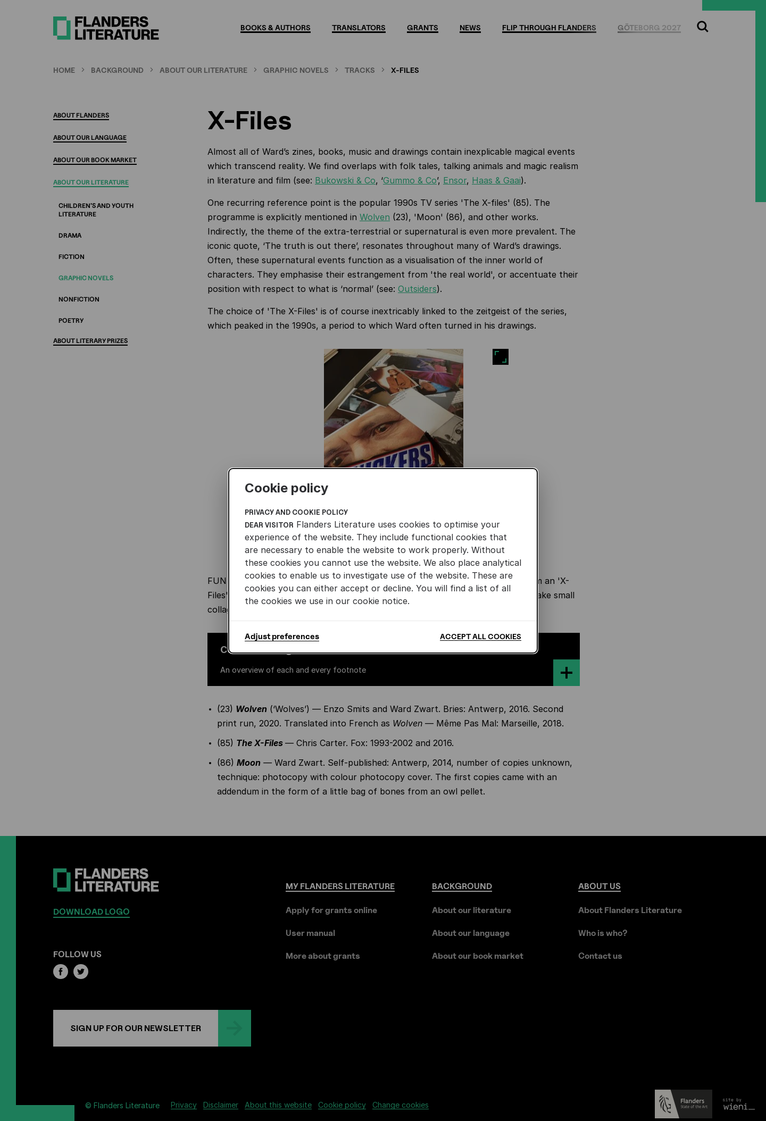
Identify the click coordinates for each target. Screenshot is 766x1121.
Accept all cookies (480, 636)
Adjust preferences (282, 636)
